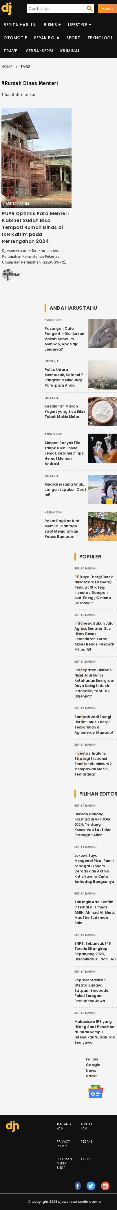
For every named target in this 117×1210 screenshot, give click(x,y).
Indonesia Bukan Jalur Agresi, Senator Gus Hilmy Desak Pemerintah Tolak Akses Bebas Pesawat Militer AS (94, 636)
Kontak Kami (87, 1126)
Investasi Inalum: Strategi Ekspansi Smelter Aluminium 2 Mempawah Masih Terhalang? (93, 764)
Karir (85, 1159)
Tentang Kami (64, 1126)
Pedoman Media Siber (64, 1163)
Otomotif (15, 38)
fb (77, 1188)
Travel (11, 51)
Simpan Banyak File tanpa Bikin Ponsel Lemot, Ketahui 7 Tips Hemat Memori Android (64, 453)
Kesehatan (53, 320)
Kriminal (70, 51)
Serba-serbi (39, 51)
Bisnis (50, 25)
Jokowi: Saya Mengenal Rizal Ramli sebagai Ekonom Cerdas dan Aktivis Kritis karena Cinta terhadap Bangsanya (94, 868)
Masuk (108, 8)
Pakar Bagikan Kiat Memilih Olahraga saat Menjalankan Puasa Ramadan (62, 528)
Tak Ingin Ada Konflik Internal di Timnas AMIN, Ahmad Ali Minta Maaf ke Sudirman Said (95, 912)
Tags (25, 66)
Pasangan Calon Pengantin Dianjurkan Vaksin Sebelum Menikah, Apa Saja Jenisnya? (64, 339)
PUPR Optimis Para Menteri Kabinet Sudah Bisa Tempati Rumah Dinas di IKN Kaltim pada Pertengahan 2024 (35, 227)
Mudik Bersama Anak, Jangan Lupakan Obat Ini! (65, 489)
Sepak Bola (46, 38)
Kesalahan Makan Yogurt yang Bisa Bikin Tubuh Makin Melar (65, 411)
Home (6, 66)
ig (105, 1188)
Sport (73, 38)
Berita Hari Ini (20, 25)
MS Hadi (14, 275)
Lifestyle (77, 25)
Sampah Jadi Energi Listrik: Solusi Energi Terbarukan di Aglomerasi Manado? (94, 724)
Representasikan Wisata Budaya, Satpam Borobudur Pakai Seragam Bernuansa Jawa (92, 990)
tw (91, 1188)
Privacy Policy (63, 1143)
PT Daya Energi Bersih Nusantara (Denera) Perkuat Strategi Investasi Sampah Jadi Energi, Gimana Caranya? (94, 589)
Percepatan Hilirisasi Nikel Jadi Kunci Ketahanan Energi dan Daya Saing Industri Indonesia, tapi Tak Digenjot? (95, 683)
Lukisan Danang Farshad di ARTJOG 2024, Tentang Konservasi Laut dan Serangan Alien (93, 824)
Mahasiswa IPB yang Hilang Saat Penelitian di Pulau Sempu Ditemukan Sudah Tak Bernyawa (95, 1032)
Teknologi (99, 38)
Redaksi (87, 1141)
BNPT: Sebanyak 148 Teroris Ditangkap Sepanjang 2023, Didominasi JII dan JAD (95, 951)
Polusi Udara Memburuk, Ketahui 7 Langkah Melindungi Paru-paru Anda (64, 377)
